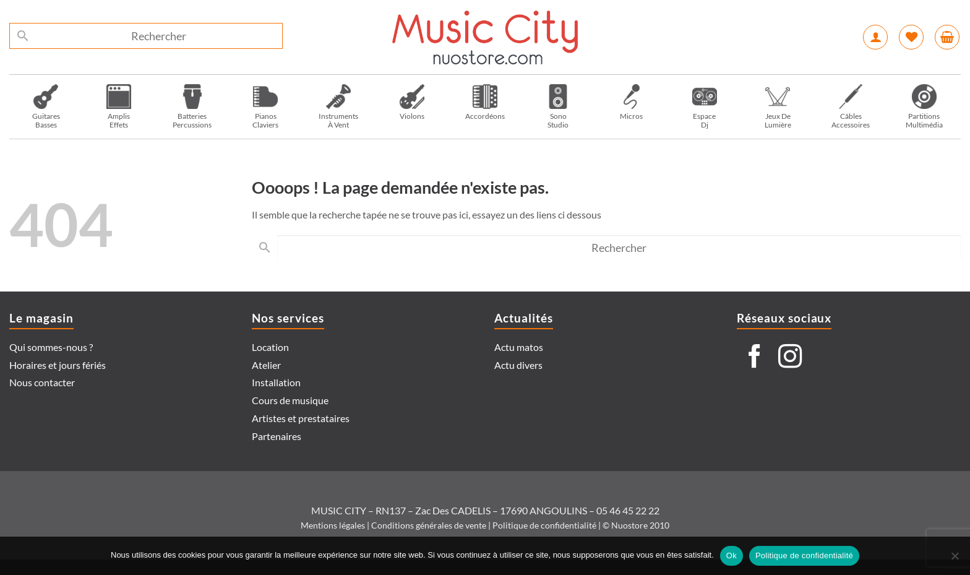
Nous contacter (42, 382)
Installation (276, 382)
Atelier (266, 365)
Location (270, 347)
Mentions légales (333, 525)
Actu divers (518, 365)
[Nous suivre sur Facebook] (754, 358)
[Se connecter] (875, 37)
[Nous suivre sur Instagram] (790, 358)
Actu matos (518, 347)
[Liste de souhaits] (911, 37)
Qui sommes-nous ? (51, 347)
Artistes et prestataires (301, 418)
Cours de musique (290, 400)
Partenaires (276, 436)
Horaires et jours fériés (57, 365)
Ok (731, 555)
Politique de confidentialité (544, 525)
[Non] (954, 559)
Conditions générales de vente (428, 525)
